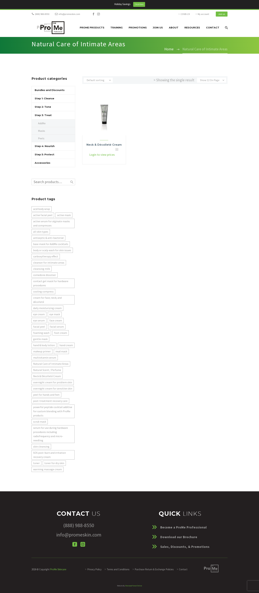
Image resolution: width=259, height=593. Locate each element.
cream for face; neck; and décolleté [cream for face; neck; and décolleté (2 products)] (47, 300)
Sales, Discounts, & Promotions (185, 547)
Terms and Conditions (118, 569)
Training (116, 27)
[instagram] (82, 544)
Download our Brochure (178, 537)
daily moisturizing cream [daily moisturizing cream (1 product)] (47, 308)
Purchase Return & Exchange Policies (154, 569)
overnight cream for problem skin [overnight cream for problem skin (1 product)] (52, 382)
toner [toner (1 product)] (36, 463)
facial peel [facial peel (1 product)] (39, 326)
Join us (221, 14)
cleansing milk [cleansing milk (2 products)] (41, 268)
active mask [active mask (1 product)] (64, 215)
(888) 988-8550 (42, 14)
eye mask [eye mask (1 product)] (54, 314)
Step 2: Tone (43, 106)
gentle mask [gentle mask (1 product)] (40, 339)
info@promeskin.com (69, 14)
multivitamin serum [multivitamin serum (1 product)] (44, 357)
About (173, 27)
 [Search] (72, 182)
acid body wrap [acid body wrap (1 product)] (41, 209)
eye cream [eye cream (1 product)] (39, 314)
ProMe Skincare (58, 569)
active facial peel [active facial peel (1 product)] (42, 215)
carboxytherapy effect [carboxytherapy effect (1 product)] (45, 256)
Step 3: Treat (43, 115)
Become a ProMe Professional (183, 527)
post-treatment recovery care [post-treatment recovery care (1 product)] (50, 401)
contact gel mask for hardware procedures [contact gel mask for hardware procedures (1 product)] (50, 283)
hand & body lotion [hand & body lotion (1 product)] (44, 345)
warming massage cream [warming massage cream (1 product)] (47, 469)
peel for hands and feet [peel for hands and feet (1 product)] (46, 394)
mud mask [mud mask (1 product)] (61, 351)
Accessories (42, 162)
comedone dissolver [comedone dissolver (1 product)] (44, 275)
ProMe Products (92, 27)
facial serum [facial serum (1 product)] (57, 326)
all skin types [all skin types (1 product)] (40, 231)
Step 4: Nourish (45, 146)
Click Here (139, 4)
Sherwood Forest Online (133, 586)
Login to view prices (102, 155)
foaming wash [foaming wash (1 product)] (41, 332)
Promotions (138, 27)
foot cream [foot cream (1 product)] (60, 332)
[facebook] (74, 544)
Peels (41, 138)
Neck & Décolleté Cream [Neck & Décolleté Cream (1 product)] (47, 376)
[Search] (226, 28)
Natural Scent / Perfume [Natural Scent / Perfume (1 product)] (47, 370)
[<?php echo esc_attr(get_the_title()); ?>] (118, 154)
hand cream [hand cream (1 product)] (66, 345)
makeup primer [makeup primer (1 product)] (42, 351)
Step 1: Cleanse (44, 98)
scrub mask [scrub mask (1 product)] (39, 421)
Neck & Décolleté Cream (104, 144)
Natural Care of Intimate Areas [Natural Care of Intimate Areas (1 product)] (51, 363)
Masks (41, 130)
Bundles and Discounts (49, 90)
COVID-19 (185, 14)
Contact (212, 27)
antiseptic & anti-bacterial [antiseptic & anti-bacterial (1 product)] (48, 237)
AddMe (42, 123)
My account (203, 14)
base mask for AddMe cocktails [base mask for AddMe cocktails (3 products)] (50, 244)
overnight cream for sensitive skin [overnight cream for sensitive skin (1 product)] (52, 388)
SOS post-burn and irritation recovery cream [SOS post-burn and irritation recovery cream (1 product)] (49, 455)
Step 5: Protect (44, 154)
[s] (53, 182)
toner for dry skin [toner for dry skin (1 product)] (54, 463)
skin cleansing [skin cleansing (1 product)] (41, 446)
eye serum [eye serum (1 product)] (39, 320)
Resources (192, 27)
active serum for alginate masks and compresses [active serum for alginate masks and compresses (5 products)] (51, 223)
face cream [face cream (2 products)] (55, 320)
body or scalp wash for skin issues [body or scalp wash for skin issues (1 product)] (52, 250)
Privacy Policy (94, 569)
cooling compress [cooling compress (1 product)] (43, 291)
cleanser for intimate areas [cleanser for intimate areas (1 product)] (48, 262)
